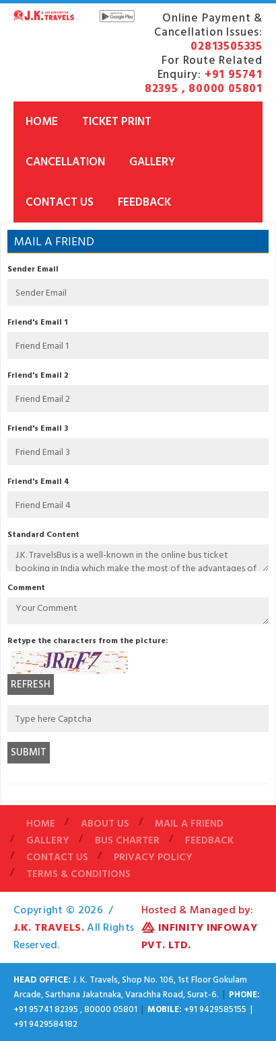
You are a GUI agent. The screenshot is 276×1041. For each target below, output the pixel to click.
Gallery (152, 162)
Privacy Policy (153, 857)
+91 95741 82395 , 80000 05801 (204, 81)
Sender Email (33, 269)
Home (42, 121)
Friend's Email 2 (38, 375)
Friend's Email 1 (37, 322)
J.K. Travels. (48, 927)
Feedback (144, 202)
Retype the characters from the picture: (87, 640)
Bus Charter (127, 840)
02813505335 (227, 46)
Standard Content (43, 534)
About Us (105, 823)
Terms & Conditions (78, 874)
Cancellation (65, 162)
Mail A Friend (189, 823)
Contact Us (60, 202)
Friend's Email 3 (37, 428)
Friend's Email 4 (38, 481)
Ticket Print (116, 121)
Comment (26, 587)
